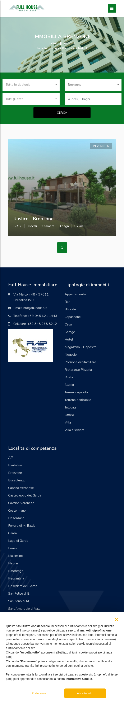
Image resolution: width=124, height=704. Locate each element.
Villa (68, 422)
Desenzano (16, 518)
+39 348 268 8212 (42, 324)
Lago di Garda (18, 540)
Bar (67, 301)
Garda (12, 533)
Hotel (69, 339)
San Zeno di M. (18, 601)
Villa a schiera (74, 430)
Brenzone (15, 473)
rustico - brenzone (33, 219)
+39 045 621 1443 (42, 316)
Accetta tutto (85, 693)
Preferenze (39, 693)
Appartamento (75, 294)
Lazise (12, 548)
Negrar (13, 563)
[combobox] (31, 85)
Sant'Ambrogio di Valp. (24, 608)
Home (53, 43)
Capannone (73, 317)
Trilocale (71, 407)
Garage (70, 332)
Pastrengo (15, 571)
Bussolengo (17, 480)
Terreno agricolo (76, 392)
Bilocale (70, 309)
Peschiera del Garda (22, 586)
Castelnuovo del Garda (24, 495)
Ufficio (69, 415)
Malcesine (15, 556)
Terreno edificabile (78, 400)
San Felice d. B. (19, 593)
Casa (68, 324)
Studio (69, 384)
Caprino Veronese (21, 488)
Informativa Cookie (79, 679)
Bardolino (15, 465)
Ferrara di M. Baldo (22, 525)
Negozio (71, 354)
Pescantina (16, 578)
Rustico (70, 377)
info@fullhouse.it (35, 308)
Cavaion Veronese (21, 503)
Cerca (62, 113)
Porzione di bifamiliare (80, 362)
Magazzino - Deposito (81, 347)
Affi (11, 457)
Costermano (17, 510)
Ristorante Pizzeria (78, 369)
